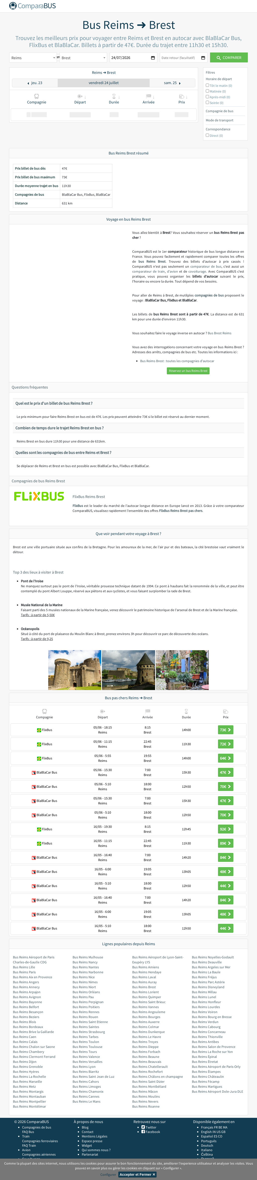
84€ (225, 857)
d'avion (172, 271)
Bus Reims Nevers (145, 1101)
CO (220, 1136)
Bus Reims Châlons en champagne (157, 1076)
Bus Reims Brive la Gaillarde (33, 1032)
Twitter (150, 1127)
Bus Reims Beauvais (146, 1061)
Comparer (229, 57)
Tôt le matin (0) (221, 85)
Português (208, 1141)
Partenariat (90, 1154)
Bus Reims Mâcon (145, 1091)
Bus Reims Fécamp (205, 1081)
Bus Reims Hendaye (146, 972)
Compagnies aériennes (39, 1154)
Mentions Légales (94, 1136)
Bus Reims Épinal (204, 1056)
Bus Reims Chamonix (88, 1091)
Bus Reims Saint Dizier (148, 1081)
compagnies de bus (209, 295)
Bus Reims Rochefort (147, 1071)
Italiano (207, 1150)
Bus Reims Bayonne (27, 1002)
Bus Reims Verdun (205, 1022)
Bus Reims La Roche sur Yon (212, 1051)
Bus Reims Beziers (26, 1017)
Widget (87, 1145)
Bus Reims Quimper (146, 997)
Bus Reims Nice (84, 977)
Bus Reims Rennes (86, 1012)
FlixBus (78, 505)
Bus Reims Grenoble (28, 1066)
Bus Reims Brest (144, 987)
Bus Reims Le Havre (146, 1036)
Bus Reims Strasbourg (89, 1032)
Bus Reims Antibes (205, 1041)
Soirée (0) (216, 102)
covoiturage (197, 271)
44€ (225, 885)
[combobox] (33, 57)
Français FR (209, 1127)
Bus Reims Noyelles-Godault (213, 957)
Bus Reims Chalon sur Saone (34, 1046)
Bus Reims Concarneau (209, 1032)
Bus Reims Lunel (204, 997)
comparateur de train (148, 271)
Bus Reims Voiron (204, 1012)
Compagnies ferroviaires (40, 1141)
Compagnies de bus (36, 1127)
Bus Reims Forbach (146, 1051)
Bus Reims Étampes (206, 1071)
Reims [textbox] (16, 57)
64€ (225, 758)
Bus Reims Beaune (145, 1056)
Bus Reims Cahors (86, 1081)
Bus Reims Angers (26, 982)
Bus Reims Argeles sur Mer (211, 967)
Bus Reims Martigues (207, 1086)
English (206, 1132)
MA (225, 1127)
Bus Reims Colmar (145, 1027)
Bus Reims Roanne (146, 1106)
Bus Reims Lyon (84, 1066)
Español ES (209, 1136)
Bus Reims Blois (24, 1022)
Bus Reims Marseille (27, 1081)
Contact (87, 1132)
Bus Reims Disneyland (208, 987)
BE (220, 1127)
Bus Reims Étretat (205, 1061)
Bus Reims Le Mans (86, 1101)
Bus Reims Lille (24, 967)
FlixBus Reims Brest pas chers (180, 510)
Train (26, 1136)
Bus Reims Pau (83, 997)
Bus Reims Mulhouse (88, 957)
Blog (85, 1127)
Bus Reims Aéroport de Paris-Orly (216, 1066)
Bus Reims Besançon (28, 1012)
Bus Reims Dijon (25, 1061)
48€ (225, 871)
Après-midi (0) (220, 97)
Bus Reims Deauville (207, 962)
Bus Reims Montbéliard (149, 1086)
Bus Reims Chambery (28, 1051)
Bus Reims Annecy (26, 987)
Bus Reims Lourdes (206, 1007)
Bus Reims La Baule (206, 972)
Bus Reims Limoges (87, 1086)
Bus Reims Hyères (26, 1071)
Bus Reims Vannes (145, 1007)
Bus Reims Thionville (207, 1036)
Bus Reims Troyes (145, 1041)
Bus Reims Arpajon (27, 992)
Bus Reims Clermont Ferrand (34, 1056)
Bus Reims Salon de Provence (213, 1046)
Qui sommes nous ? (96, 1150)
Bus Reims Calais (25, 1041)
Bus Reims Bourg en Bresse (212, 1017)
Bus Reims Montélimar (29, 1106)
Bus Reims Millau (204, 992)
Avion (26, 1150)
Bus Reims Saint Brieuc (149, 1002)
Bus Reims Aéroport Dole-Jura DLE (217, 1091)
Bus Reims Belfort (26, 1007)
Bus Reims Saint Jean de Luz (93, 1076)
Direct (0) (216, 135)
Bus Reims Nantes (86, 967)
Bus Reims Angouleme (148, 1012)
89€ (225, 843)
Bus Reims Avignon (27, 997)
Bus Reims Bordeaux (28, 1027)
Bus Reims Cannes (86, 1096)
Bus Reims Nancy (85, 962)
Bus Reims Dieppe (145, 1046)
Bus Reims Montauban (29, 1096)
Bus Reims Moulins (146, 1096)
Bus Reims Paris (24, 972)
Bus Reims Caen (24, 1036)
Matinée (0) (218, 91)
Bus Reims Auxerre (146, 1022)
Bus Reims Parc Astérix (208, 982)
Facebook (152, 1132)
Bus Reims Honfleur (206, 1002)
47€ (225, 772)
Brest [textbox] (66, 57)
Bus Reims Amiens (145, 967)
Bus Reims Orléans (86, 992)
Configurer (108, 1174)
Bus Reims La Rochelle (29, 1076)
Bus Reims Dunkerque (148, 1032)
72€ (225, 743)
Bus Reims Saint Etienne (90, 1022)
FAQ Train (29, 1145)
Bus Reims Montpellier (29, 1101)
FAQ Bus (28, 1132)
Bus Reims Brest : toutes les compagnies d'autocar (177, 361)
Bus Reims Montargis (28, 1091)
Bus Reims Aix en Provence (32, 977)
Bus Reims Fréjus (204, 977)
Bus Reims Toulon (86, 1041)
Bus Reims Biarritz (86, 1071)
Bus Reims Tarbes (85, 1036)
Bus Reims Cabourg (206, 1027)
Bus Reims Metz (24, 1086)
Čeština (207, 1154)
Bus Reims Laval (144, 977)
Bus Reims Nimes (85, 982)
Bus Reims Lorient (145, 992)
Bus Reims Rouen (85, 1017)
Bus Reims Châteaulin (208, 1076)
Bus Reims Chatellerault (150, 1066)
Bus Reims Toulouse (87, 1046)
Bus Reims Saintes (86, 1027)
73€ (225, 729)
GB (223, 1132)
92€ (225, 829)
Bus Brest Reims (219, 333)
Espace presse (92, 1141)
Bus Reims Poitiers (86, 1007)
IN (214, 1132)
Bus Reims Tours (85, 1051)
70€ (225, 786)
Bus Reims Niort (84, 987)
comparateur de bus (205, 266)
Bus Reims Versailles (87, 1061)
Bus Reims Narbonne (88, 972)
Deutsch (207, 1145)
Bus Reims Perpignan (88, 1002)
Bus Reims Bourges (146, 1017)
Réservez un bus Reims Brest (188, 371)
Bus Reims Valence (86, 1056)
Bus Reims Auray (144, 982)
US (218, 1132)
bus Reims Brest (152, 261)
